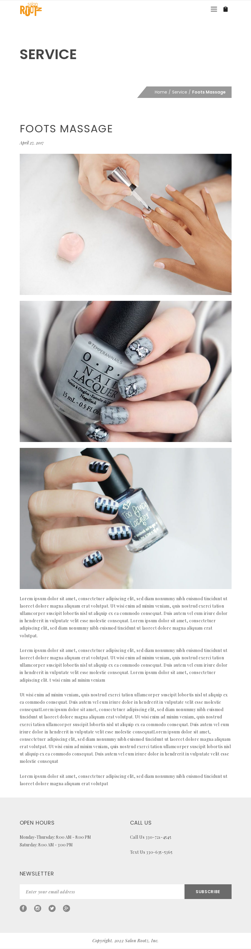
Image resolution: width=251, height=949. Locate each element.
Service (179, 92)
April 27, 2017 (32, 143)
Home (161, 92)
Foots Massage (66, 128)
